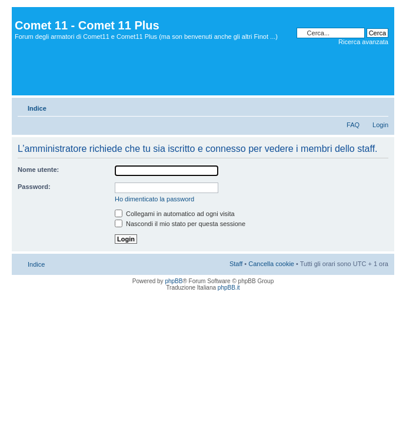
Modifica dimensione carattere (379, 106)
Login (380, 124)
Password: (34, 186)
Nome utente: (38, 169)
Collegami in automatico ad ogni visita (175, 213)
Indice (37, 108)
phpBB (173, 281)
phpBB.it (229, 287)
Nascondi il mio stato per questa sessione (180, 223)
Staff (235, 263)
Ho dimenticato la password (154, 199)
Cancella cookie (271, 263)
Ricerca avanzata (363, 41)
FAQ (353, 124)
